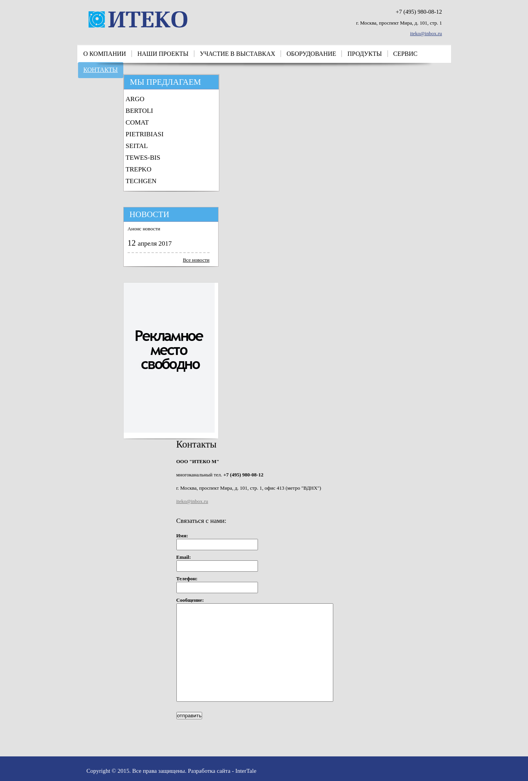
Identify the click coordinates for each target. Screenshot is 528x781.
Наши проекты (162, 53)
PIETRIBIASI (145, 134)
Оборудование (311, 53)
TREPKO (138, 169)
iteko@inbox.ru (426, 33)
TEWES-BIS (143, 157)
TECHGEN (141, 181)
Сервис (405, 53)
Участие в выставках (237, 53)
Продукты (364, 53)
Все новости (196, 260)
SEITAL (137, 146)
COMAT (137, 122)
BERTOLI (139, 110)
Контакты (101, 69)
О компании (105, 53)
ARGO (135, 99)
